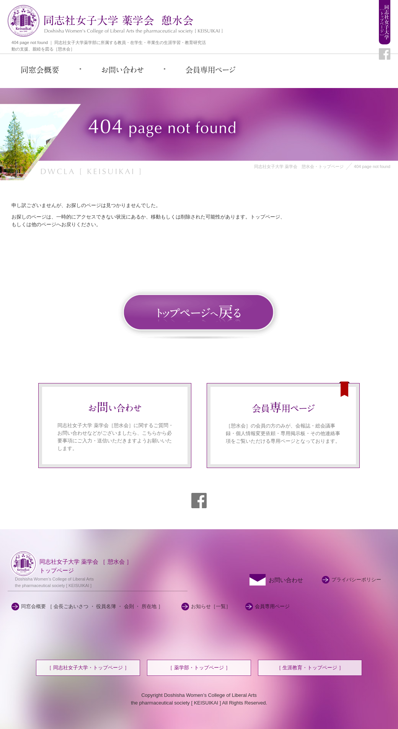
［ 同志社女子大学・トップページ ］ (88, 667)
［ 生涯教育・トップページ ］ (310, 667)
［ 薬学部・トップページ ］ (199, 667)
